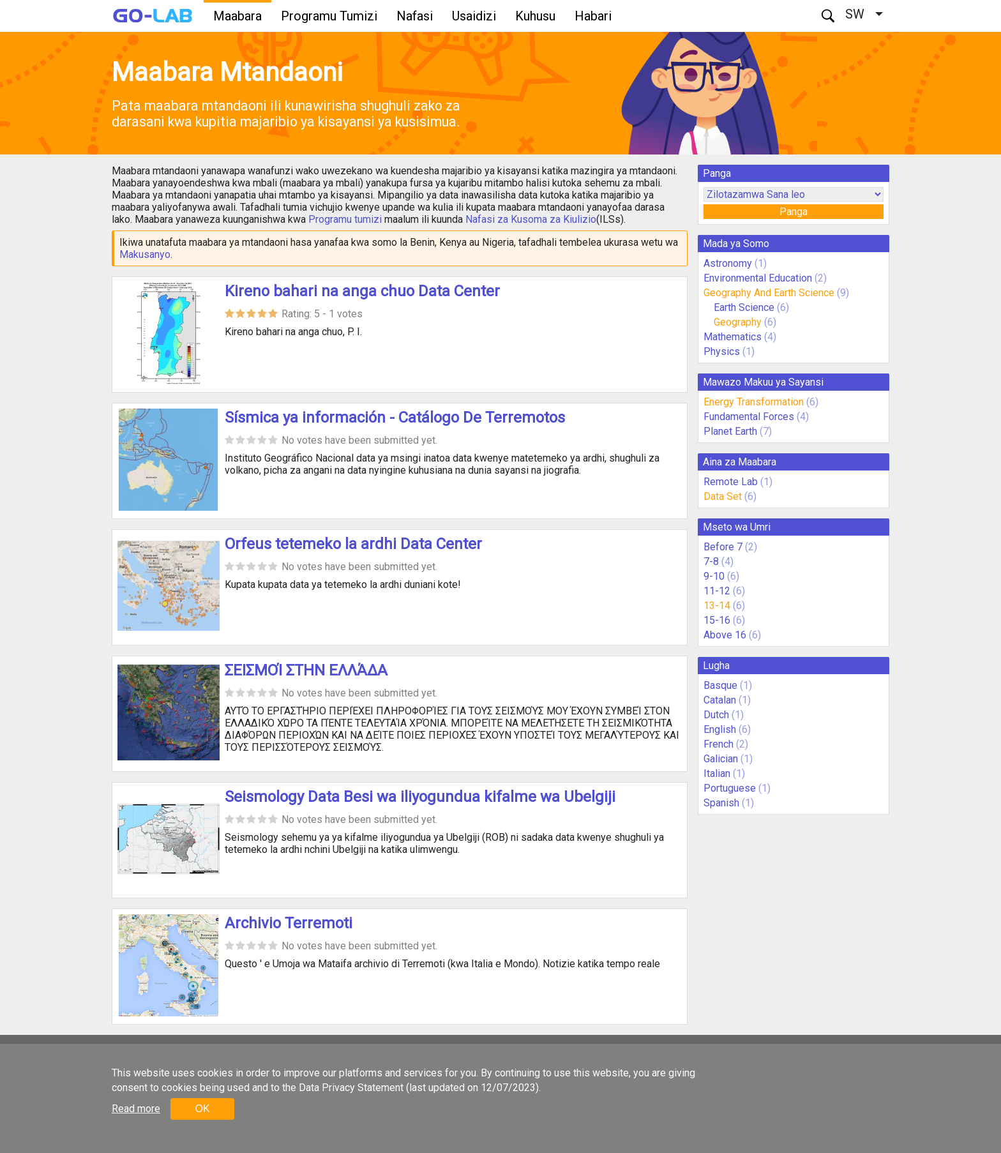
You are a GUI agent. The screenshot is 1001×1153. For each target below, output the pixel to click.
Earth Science (744, 307)
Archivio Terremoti (288, 923)
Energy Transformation (754, 402)
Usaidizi (474, 16)
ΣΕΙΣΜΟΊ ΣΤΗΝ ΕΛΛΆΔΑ (306, 670)
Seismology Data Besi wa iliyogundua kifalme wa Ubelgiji (420, 797)
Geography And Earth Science (769, 293)
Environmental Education (758, 278)
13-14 (717, 605)
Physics (722, 351)
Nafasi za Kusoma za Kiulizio (530, 219)
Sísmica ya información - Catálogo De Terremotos (395, 417)
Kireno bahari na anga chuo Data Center (362, 291)
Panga (793, 212)
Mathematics (733, 337)
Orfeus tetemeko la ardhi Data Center (353, 544)
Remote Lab (731, 482)
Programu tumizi (345, 219)
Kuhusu (535, 16)
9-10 (714, 576)
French (719, 744)
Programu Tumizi (329, 16)
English (720, 729)
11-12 (717, 591)
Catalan (720, 700)
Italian (717, 773)
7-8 (711, 561)
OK (202, 1108)
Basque (720, 685)
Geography (738, 322)
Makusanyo (144, 254)
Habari (593, 16)
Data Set (723, 496)
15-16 (717, 620)
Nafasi (414, 16)
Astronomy (728, 263)
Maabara (237, 16)
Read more (136, 1109)
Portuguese (730, 788)
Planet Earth (730, 431)
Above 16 (725, 635)
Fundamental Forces (749, 417)
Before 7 (723, 547)
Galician (721, 759)
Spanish (721, 803)
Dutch (716, 715)
